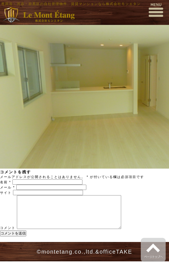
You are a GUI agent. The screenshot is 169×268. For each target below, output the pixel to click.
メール (7, 187)
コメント (7, 234)
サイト (6, 193)
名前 (5, 182)
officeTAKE (116, 258)
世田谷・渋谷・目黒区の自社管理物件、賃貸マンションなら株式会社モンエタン (71, 4)
